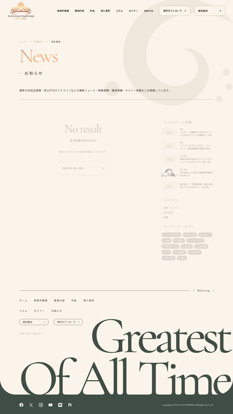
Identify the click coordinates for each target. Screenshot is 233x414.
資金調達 (56, 41)
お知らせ (148, 10)
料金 (92, 10)
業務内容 (79, 10)
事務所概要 (63, 10)
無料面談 (203, 10)
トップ (22, 41)
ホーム (23, 300)
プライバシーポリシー (31, 333)
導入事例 (105, 10)
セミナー (133, 10)
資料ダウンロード (172, 10)
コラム (119, 10)
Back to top (203, 290)
